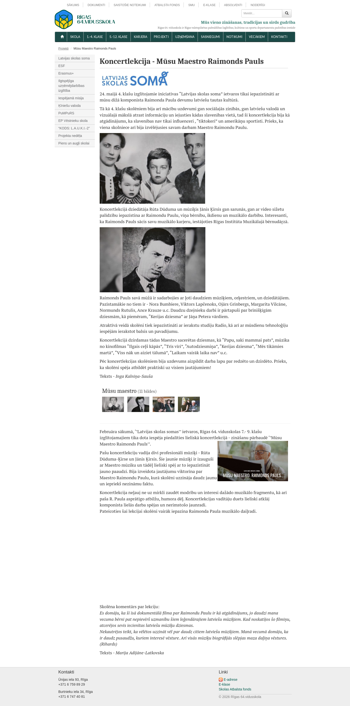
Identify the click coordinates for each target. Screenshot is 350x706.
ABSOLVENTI (233, 5)
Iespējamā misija (71, 98)
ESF (61, 66)
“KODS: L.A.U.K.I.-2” (74, 128)
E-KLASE (209, 5)
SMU (191, 5)
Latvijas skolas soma (74, 58)
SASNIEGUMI (210, 37)
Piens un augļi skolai (73, 143)
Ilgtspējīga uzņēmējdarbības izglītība (71, 85)
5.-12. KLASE (118, 37)
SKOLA (75, 37)
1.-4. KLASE (95, 37)
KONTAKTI (279, 37)
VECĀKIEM (257, 37)
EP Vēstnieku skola (73, 121)
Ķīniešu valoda (69, 106)
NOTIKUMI (234, 37)
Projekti (161, 37)
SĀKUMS (73, 5)
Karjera (140, 37)
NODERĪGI (258, 5)
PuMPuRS (66, 113)
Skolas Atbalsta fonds (235, 689)
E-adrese (230, 679)
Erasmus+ (66, 73)
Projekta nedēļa (70, 136)
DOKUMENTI (96, 5)
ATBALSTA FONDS (167, 5)
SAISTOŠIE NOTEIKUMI (130, 5)
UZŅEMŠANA (184, 37)
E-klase (224, 684)
